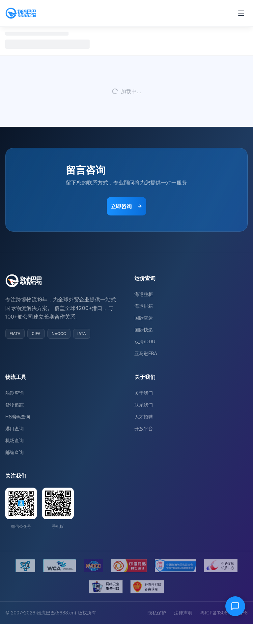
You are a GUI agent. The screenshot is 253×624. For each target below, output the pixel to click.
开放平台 (143, 428)
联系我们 (143, 405)
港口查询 (14, 428)
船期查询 (14, 393)
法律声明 (183, 612)
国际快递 (143, 329)
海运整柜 (143, 294)
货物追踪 (14, 405)
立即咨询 (126, 206)
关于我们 (143, 393)
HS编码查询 (17, 416)
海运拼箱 (143, 306)
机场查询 (14, 440)
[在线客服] (235, 606)
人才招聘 (143, 416)
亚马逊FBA (145, 353)
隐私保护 (157, 612)
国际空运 (143, 318)
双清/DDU (144, 341)
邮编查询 (14, 452)
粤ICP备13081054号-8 (224, 612)
